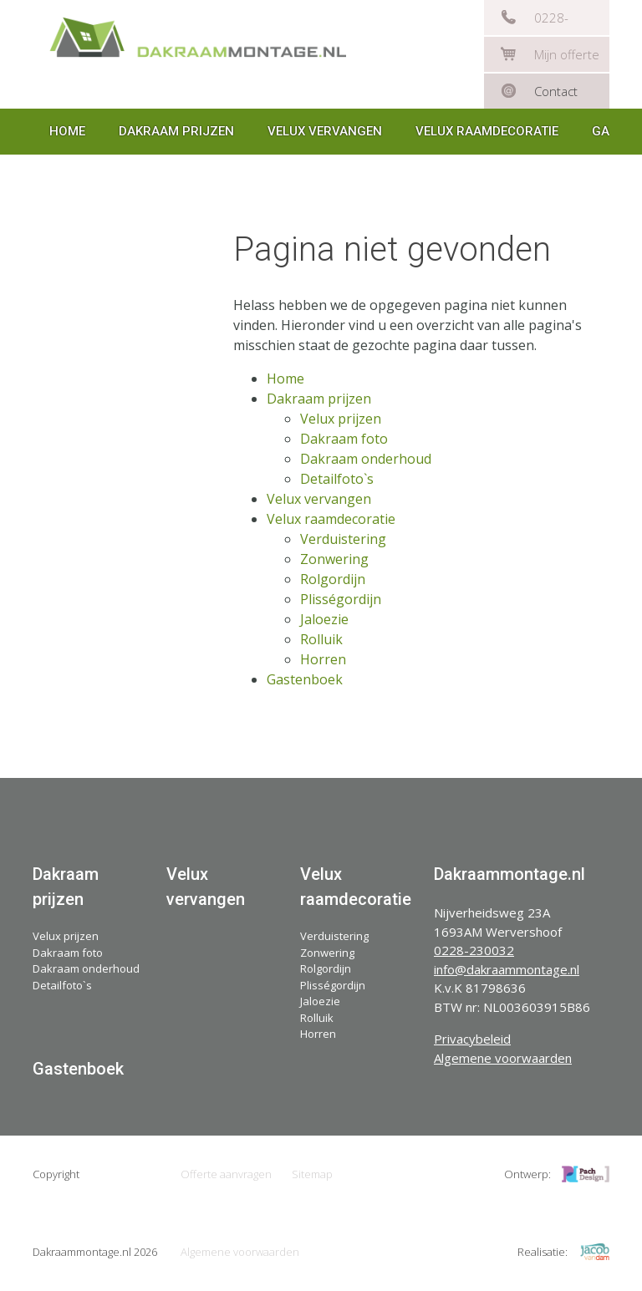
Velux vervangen (325, 131)
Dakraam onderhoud (365, 459)
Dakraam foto (344, 438)
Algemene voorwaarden (503, 1058)
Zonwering (334, 559)
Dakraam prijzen (176, 131)
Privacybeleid (472, 1038)
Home (67, 131)
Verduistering (343, 539)
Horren (323, 659)
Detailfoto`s (337, 479)
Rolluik (321, 639)
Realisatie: (542, 1251)
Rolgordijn (332, 579)
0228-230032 (556, 22)
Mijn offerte (566, 54)
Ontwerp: (527, 1174)
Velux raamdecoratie (486, 131)
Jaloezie (324, 619)
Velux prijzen (340, 418)
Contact (556, 91)
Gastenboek (305, 679)
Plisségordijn (340, 599)
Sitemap (312, 1174)
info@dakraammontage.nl (506, 969)
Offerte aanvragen (226, 1174)
